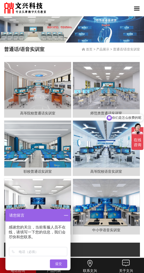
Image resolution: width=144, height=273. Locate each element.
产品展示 (102, 49)
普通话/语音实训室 (126, 49)
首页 (89, 49)
